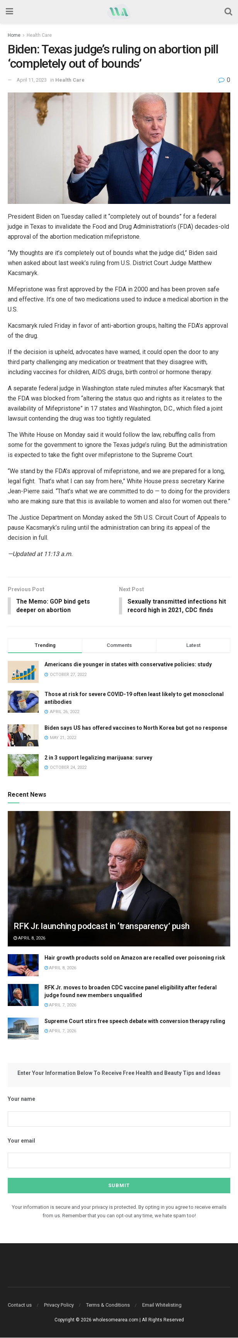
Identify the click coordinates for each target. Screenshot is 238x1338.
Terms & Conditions (108, 1305)
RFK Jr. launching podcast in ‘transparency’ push (102, 927)
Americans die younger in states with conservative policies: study (128, 665)
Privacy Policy (59, 1305)
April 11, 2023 (32, 80)
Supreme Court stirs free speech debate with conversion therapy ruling (134, 1021)
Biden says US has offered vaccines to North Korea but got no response (135, 728)
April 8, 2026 (29, 938)
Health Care (39, 35)
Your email (21, 1141)
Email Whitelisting (162, 1305)
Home (14, 35)
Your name (21, 1100)
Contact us (20, 1305)
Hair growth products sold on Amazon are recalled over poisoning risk (134, 958)
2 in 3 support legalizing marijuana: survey (98, 758)
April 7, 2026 (60, 1005)
